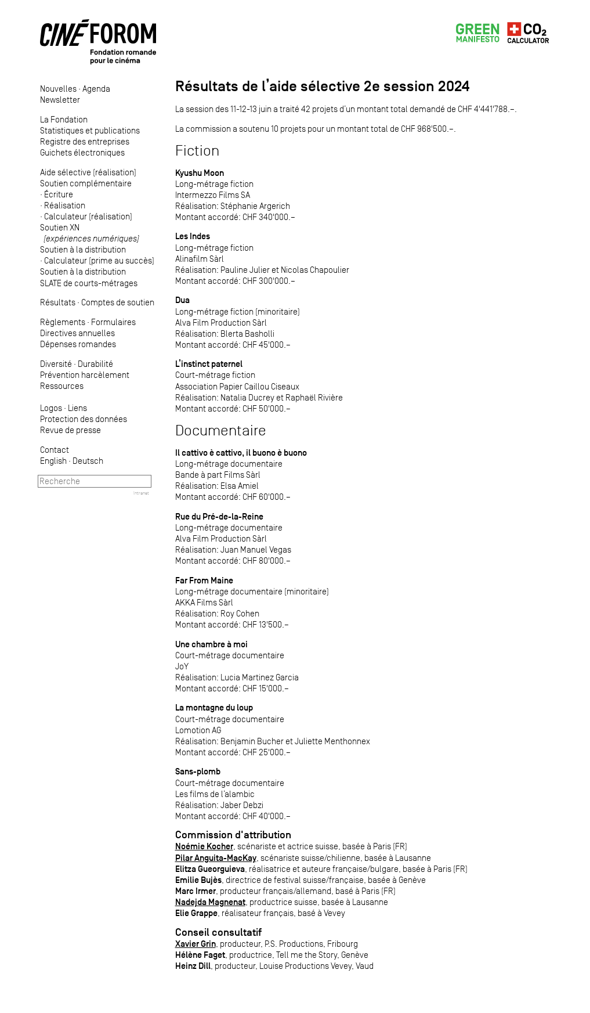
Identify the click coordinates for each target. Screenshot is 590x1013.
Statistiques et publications (90, 130)
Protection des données (83, 419)
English (53, 461)
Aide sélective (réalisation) (88, 172)
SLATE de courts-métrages (88, 283)
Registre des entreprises (84, 141)
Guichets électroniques (82, 152)
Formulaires (113, 322)
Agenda (96, 88)
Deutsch (88, 461)
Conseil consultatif (218, 932)
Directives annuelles (77, 333)
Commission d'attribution (233, 834)
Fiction (197, 150)
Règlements (62, 322)
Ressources (62, 386)
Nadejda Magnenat (210, 901)
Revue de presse (70, 430)
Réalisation (64, 205)
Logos (51, 408)
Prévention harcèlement (84, 375)
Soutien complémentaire (86, 183)
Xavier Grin (195, 943)
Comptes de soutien (117, 302)
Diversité (56, 364)
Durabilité (95, 364)
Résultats (57, 302)
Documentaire (220, 430)
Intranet (141, 493)
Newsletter (60, 99)
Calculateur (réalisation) (88, 216)
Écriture (58, 194)
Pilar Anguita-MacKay (215, 857)
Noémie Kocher (204, 846)
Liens (77, 408)
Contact (54, 450)
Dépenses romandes (78, 344)
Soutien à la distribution (83, 249)
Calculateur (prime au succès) (99, 260)
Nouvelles (58, 88)
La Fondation (64, 119)
